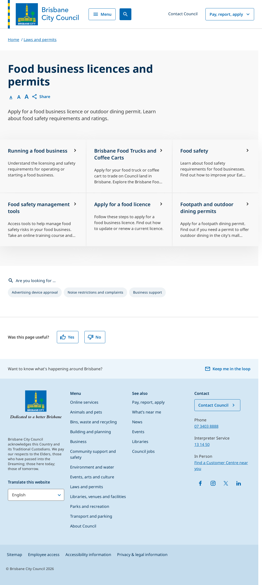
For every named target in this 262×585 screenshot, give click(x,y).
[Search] (125, 14)
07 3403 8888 (206, 426)
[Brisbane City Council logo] (43, 14)
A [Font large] (27, 97)
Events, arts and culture (92, 477)
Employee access (44, 554)
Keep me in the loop (227, 369)
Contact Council (183, 13)
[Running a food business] (43, 166)
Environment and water (92, 467)
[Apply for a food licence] (129, 219)
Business (78, 441)
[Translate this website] (36, 495)
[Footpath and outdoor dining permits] (215, 219)
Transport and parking (91, 516)
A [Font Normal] (11, 97)
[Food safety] (215, 166)
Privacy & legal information (142, 554)
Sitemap (14, 554)
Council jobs (143, 451)
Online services (84, 402)
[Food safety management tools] (43, 219)
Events (138, 431)
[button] (40, 97)
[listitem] (35, 292)
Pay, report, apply (230, 14)
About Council (83, 526)
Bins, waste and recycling (93, 422)
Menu (102, 14)
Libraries (140, 441)
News (137, 422)
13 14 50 (202, 444)
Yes (67, 337)
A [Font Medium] (18, 97)
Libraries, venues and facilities (98, 496)
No (94, 337)
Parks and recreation (89, 506)
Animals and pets (86, 412)
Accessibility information (88, 554)
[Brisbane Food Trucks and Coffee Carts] (129, 166)
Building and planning (90, 431)
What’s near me (146, 412)
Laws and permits (86, 486)
